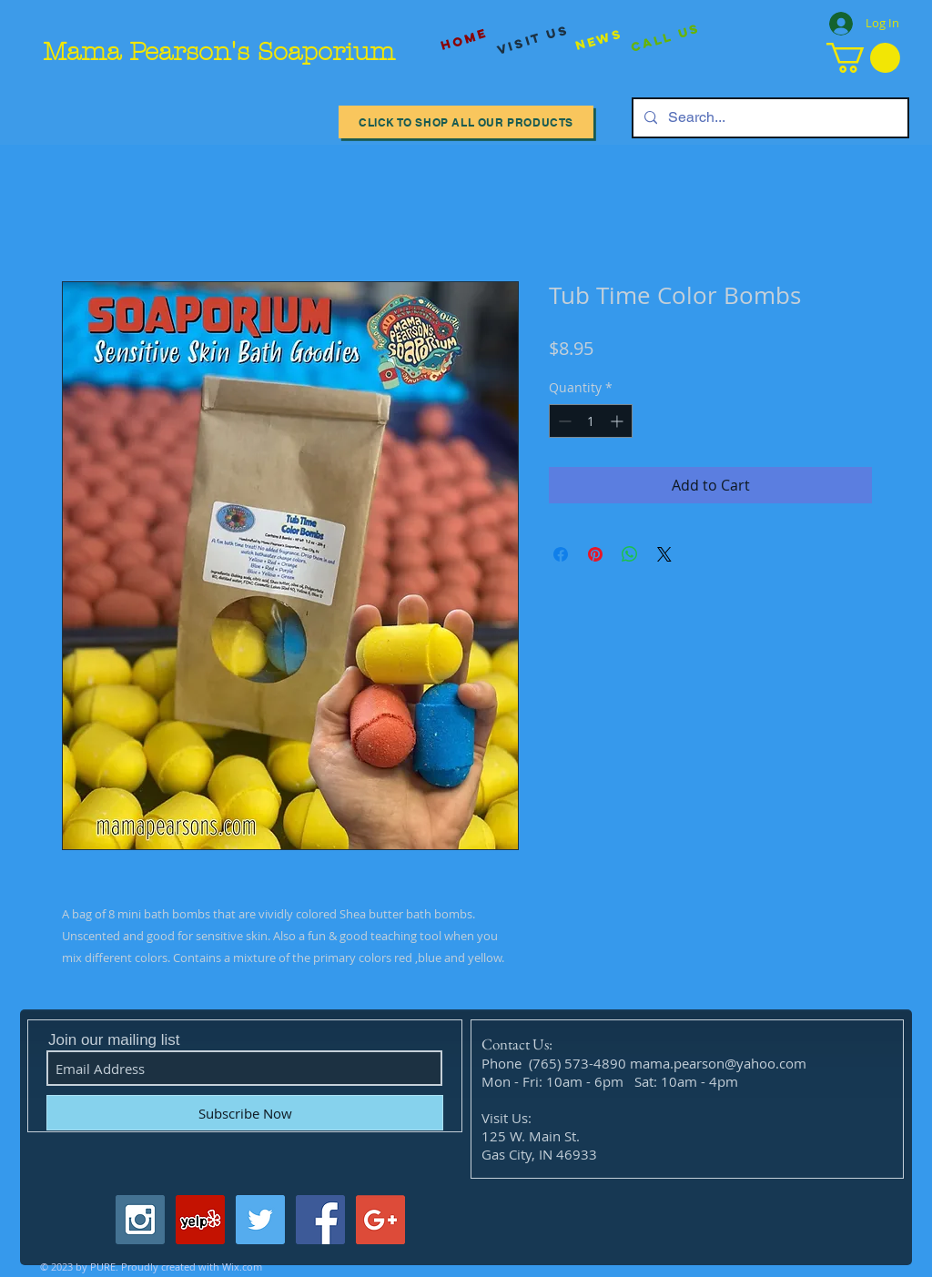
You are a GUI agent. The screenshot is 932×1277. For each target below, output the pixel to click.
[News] (599, 39)
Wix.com (242, 1266)
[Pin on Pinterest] (595, 554)
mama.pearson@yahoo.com (718, 1063)
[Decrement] (563, 421)
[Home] (464, 39)
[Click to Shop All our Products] (466, 122)
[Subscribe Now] (244, 1112)
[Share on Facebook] (561, 554)
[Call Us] (665, 38)
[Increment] (618, 421)
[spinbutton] (590, 421)
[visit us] (533, 40)
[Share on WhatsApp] (630, 554)
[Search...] (768, 118)
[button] (863, 58)
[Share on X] (664, 554)
